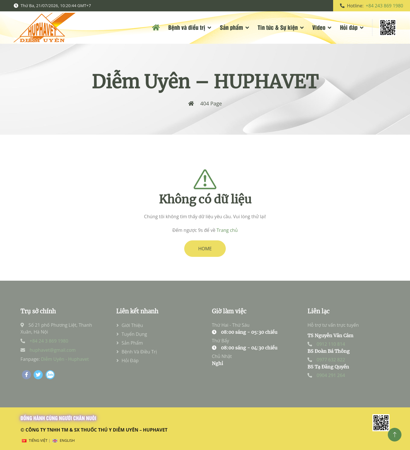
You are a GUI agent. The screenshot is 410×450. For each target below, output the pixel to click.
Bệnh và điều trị (186, 27)
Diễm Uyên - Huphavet (65, 359)
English (67, 440)
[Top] (394, 434)
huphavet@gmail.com (53, 350)
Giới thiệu (132, 325)
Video (318, 27)
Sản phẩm (231, 27)
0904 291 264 (331, 375)
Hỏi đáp (349, 27)
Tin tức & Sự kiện (278, 27)
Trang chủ (227, 239)
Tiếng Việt (38, 440)
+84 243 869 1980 (384, 6)
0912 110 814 (331, 344)
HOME (205, 257)
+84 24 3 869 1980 (49, 341)
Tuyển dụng (134, 334)
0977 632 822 (331, 360)
